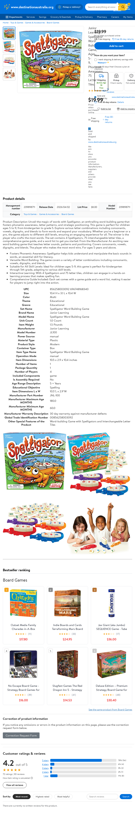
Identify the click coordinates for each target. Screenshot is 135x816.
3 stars (45, 768)
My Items (128, 16)
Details (120, 102)
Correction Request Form (21, 735)
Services (31, 16)
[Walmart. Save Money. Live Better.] (28, 7)
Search (126, 796)
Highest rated (42, 796)
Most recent (22, 796)
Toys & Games (16, 22)
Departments (14, 16)
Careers (115, 16)
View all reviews (14, 785)
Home (5, 22)
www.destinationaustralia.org (102, 141)
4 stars (45, 764)
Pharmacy (102, 16)
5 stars (45, 760)
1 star (46, 776)
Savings (42, 16)
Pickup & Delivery (84, 16)
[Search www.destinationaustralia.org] (101, 7)
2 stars (45, 772)
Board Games (53, 22)
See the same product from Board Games (110, 709)
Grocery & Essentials (60, 16)
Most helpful (63, 796)
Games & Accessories (35, 22)
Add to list (104, 108)
